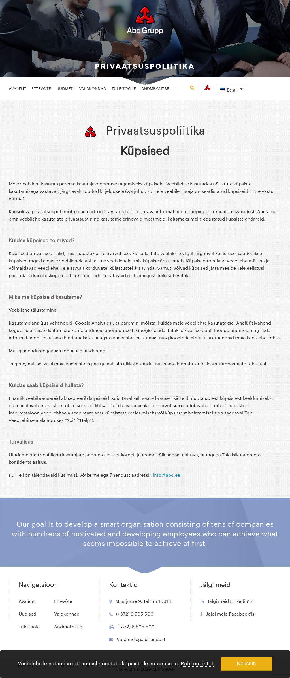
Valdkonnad (92, 88)
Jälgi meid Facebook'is (230, 613)
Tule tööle (124, 88)
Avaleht (17, 88)
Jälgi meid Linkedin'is (230, 600)
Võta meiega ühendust (141, 638)
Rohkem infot (197, 662)
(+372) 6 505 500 (134, 613)
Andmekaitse (155, 88)
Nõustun (246, 663)
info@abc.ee (166, 474)
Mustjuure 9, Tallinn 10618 (143, 600)
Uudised (65, 88)
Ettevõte (41, 88)
